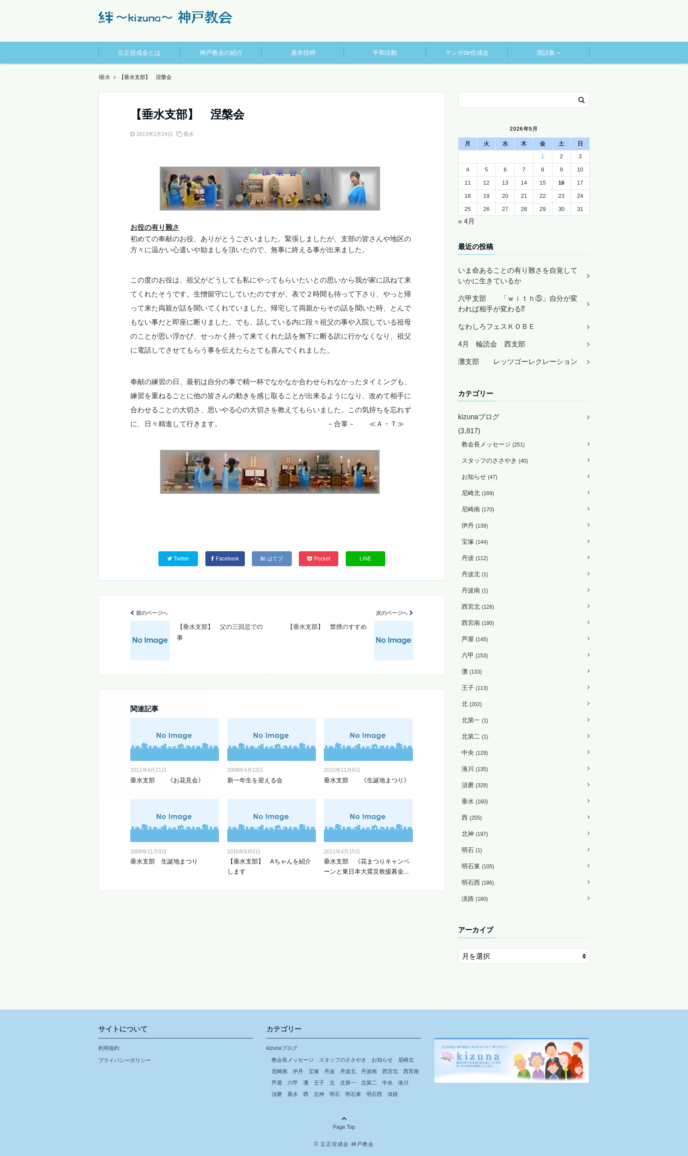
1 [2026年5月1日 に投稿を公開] (542, 156)
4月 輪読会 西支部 (491, 344)
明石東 (478, 866)
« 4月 (466, 221)
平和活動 (385, 52)
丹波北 (475, 574)
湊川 (475, 768)
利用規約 (108, 1048)
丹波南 (475, 590)
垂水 (188, 134)
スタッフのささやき (495, 460)
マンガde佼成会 (467, 52)
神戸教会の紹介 (221, 52)
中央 (475, 752)
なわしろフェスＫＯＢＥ (496, 326)
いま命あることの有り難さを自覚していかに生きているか (517, 276)
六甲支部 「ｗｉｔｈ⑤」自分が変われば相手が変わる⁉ (517, 304)
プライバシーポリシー (124, 1060)
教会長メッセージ (493, 444)
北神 (475, 833)
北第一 (475, 720)
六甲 (475, 655)
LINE (366, 559)
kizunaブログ (478, 417)
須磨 (475, 785)
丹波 (475, 557)
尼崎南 (478, 509)
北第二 (475, 736)
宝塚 (475, 541)
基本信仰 (303, 52)
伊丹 (475, 525)
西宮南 (478, 622)
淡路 (475, 898)
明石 (472, 849)
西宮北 (478, 606)
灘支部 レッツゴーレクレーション (517, 361)
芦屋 (475, 638)
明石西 (478, 882)
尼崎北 (478, 492)
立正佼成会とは (139, 52)
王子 (475, 687)
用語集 (546, 52)
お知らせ (479, 476)
